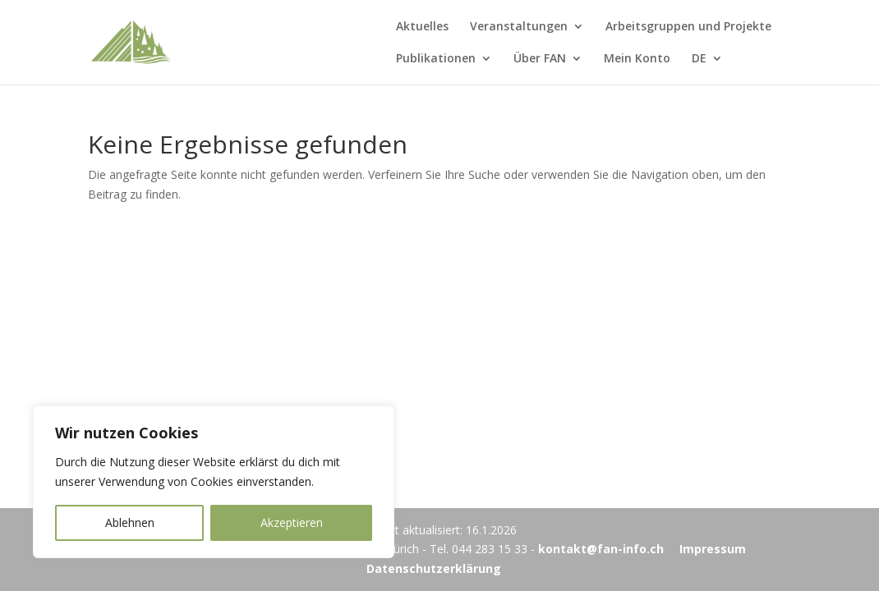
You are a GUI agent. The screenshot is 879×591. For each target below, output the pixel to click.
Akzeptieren (291, 522)
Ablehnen (129, 522)
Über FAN (539, 59)
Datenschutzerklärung (433, 568)
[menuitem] (707, 69)
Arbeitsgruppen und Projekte (688, 27)
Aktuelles (422, 27)
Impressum (712, 549)
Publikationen (436, 59)
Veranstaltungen (519, 27)
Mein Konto (637, 59)
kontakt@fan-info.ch (601, 549)
